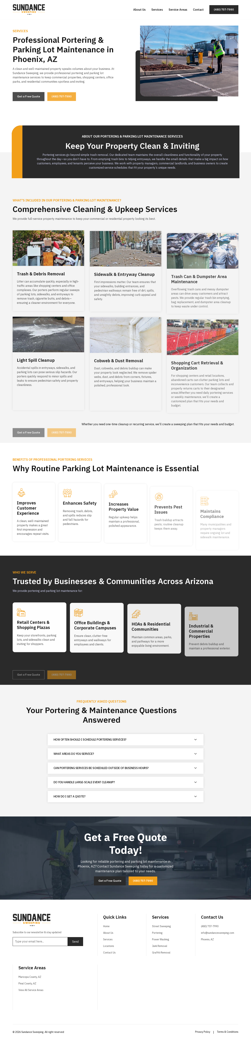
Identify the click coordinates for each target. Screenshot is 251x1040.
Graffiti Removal (161, 952)
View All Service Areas (31, 990)
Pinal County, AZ (27, 983)
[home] (29, 9)
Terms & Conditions (227, 1031)
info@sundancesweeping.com (217, 932)
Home (106, 926)
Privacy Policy (202, 1031)
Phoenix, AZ (207, 939)
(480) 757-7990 (209, 926)
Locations (108, 946)
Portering (157, 932)
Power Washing (160, 939)
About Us (139, 9)
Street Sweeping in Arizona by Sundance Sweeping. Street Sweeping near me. (170, 986)
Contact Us (109, 952)
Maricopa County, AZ (30, 977)
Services (157, 9)
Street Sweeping (161, 926)
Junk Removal (159, 946)
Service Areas (178, 9)
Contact (198, 9)
